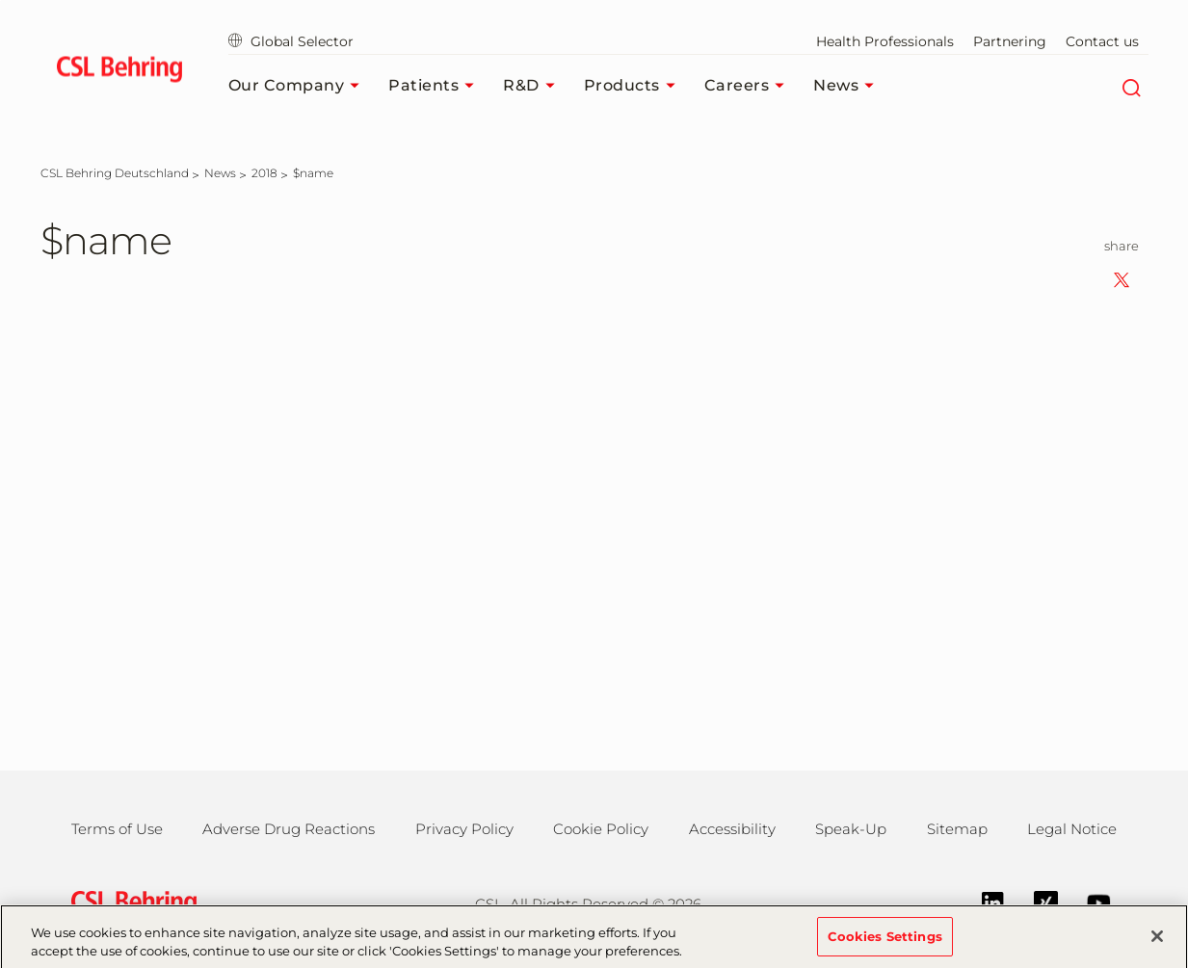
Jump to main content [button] (0, 0)
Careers (749, 85)
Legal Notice (1072, 829)
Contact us (1102, 41)
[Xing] (1036, 901)
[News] (220, 173)
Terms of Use (117, 829)
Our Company (299, 85)
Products (634, 85)
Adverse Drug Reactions (288, 829)
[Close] (1157, 945)
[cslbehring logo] (119, 72)
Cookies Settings (885, 944)
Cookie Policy (600, 829)
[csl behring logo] (129, 902)
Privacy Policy (464, 829)
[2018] (264, 173)
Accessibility (732, 829)
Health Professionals (885, 41)
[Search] (1131, 86)
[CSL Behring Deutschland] (114, 173)
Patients (436, 85)
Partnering (1009, 41)
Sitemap (957, 829)
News (848, 85)
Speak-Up (850, 829)
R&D (534, 85)
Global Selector (291, 41)
